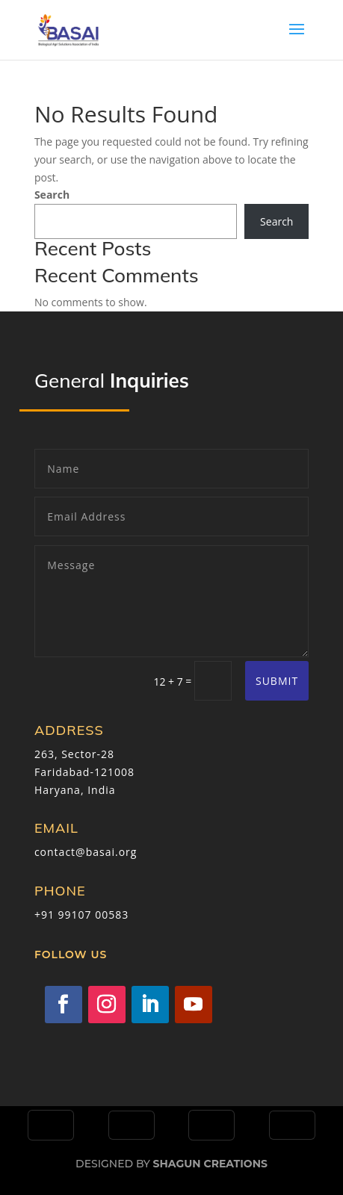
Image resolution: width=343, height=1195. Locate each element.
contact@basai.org (85, 852)
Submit (277, 681)
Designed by (171, 1163)
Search (51, 194)
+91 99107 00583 (81, 914)
